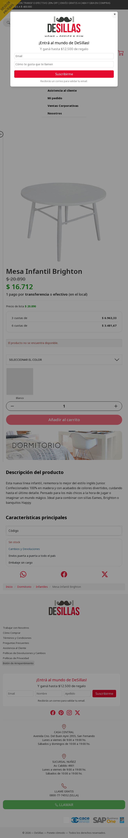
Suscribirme (64, 74)
